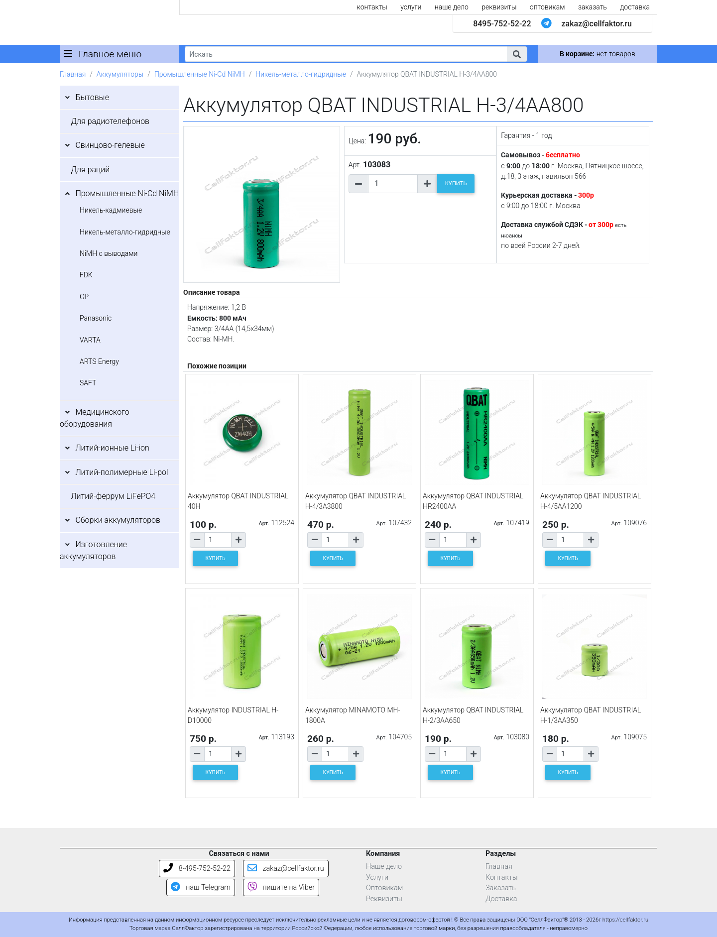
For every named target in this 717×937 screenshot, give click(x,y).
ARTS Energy (99, 361)
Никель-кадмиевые (111, 210)
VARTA (90, 340)
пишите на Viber (281, 887)
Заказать (500, 888)
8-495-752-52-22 (197, 868)
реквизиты (498, 7)
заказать (592, 7)
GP (84, 297)
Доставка (501, 899)
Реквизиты (384, 899)
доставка (635, 7)
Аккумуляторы (120, 74)
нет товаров (597, 54)
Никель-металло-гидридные (300, 74)
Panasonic (96, 318)
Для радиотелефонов (110, 121)
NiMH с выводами (108, 253)
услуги (410, 7)
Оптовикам (384, 888)
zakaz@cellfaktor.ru (596, 23)
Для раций (90, 169)
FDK (86, 275)
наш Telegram (201, 887)
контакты (372, 7)
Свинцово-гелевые (109, 145)
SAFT (88, 383)
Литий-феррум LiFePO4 (113, 496)
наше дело (452, 7)
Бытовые (92, 97)
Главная (73, 74)
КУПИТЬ (456, 183)
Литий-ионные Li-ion (112, 448)
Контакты (501, 877)
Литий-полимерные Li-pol (121, 472)
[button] (516, 54)
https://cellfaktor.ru (625, 920)
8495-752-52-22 (502, 23)
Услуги (377, 877)
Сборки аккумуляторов (117, 520)
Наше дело (384, 866)
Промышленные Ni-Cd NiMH (199, 74)
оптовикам (547, 7)
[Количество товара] (393, 183)
